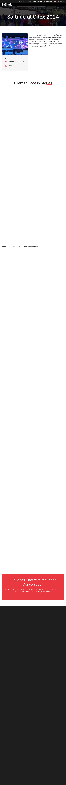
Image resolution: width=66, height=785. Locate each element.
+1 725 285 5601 (60, 1)
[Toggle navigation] (64, 4)
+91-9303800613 (41, 411)
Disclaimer (40, 457)
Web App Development (39, 401)
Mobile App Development (39, 394)
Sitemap (34, 457)
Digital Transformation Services (41, 390)
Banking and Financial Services (9, 411)
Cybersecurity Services (39, 381)
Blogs (28, 1)
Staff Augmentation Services (40, 399)
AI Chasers (4, 401)
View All (14, 232)
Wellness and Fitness (6, 420)
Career (21, 1)
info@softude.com (41, 414)
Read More (6, 124)
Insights (3, 399)
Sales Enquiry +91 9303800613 (44, 1)
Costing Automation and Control (9, 397)
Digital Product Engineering (40, 388)
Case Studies (5, 431)
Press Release (5, 434)
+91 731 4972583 (41, 410)
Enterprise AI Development (40, 392)
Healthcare (4, 418)
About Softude (5, 381)
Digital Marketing (37, 385)
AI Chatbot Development (39, 383)
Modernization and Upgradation (41, 396)
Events (3, 388)
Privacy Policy (26, 457)
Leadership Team (6, 385)
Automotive (4, 409)
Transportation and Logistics (8, 422)
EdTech (3, 413)
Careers (3, 383)
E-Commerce (5, 415)
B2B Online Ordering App (7, 395)
